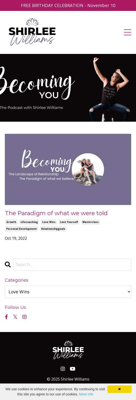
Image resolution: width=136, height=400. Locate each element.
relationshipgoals (53, 228)
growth (11, 222)
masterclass (90, 222)
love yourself (69, 222)
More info (86, 394)
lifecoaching (29, 222)
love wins (49, 222)
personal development (21, 228)
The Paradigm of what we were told (56, 213)
